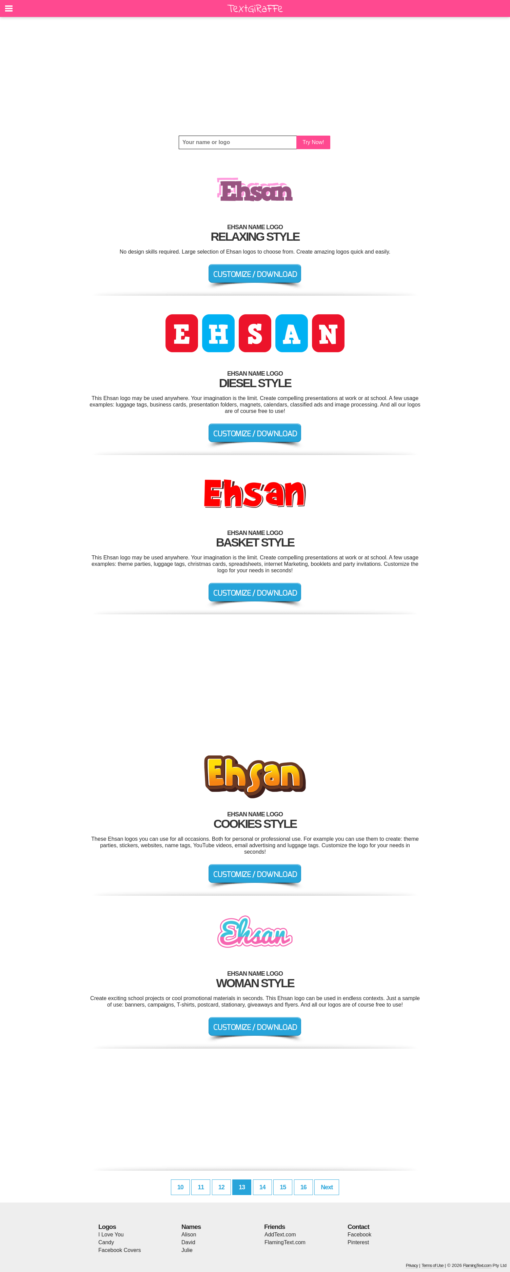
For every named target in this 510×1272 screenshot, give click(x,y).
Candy (106, 1242)
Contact (358, 1226)
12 (221, 1187)
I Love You (111, 1234)
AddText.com (280, 1234)
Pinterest (358, 1242)
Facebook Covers (119, 1250)
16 (303, 1187)
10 (180, 1187)
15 (283, 1187)
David (188, 1242)
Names (191, 1226)
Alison (188, 1234)
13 (242, 1187)
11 (201, 1187)
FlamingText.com (285, 1242)
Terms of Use (432, 1265)
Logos (107, 1226)
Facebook (359, 1234)
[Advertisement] (255, 76)
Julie (187, 1250)
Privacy (412, 1265)
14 (262, 1187)
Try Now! (313, 142)
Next (327, 1187)
